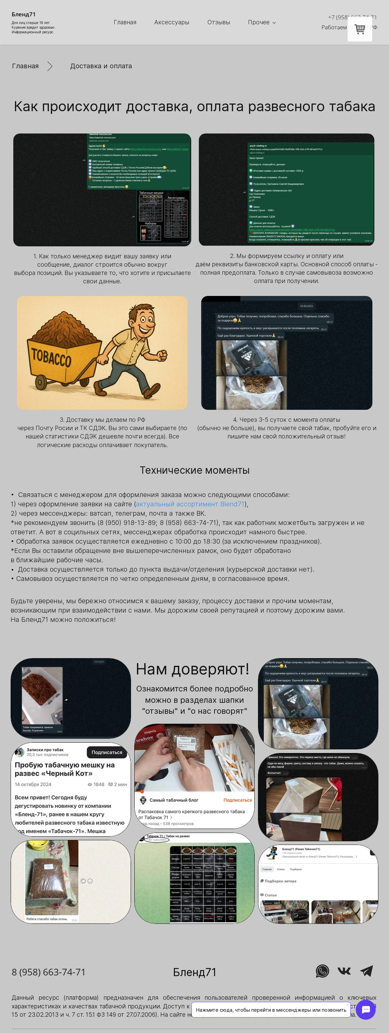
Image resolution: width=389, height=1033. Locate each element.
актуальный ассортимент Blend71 (190, 504)
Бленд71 (194, 972)
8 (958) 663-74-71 (49, 971)
